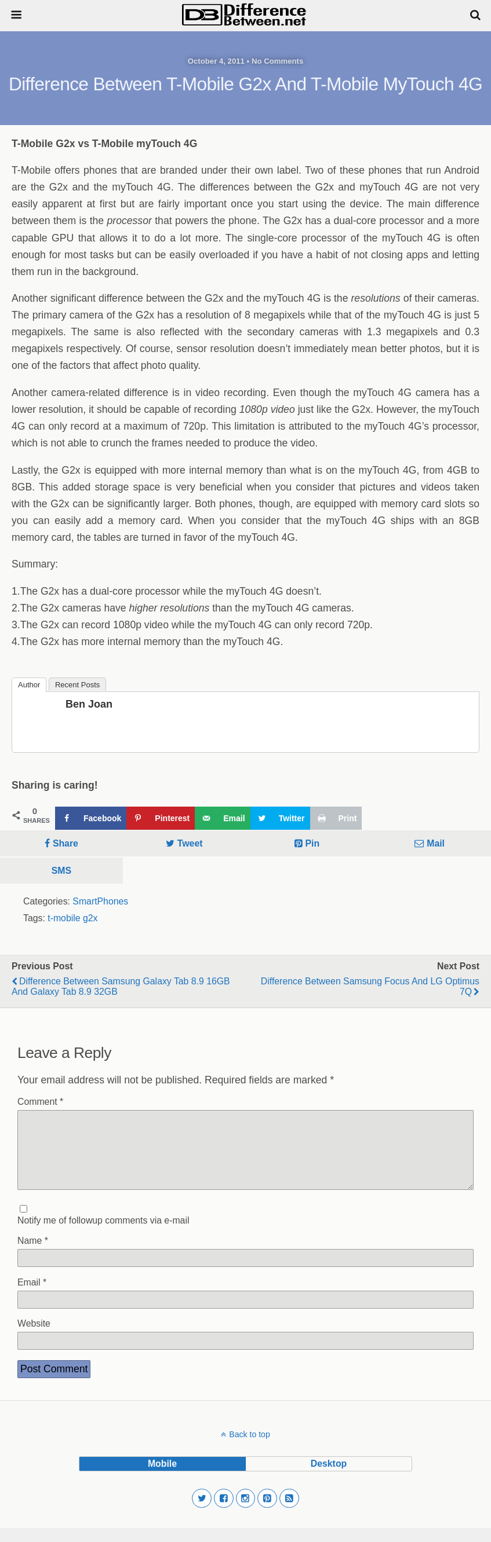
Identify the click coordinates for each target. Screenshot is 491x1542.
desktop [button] (329, 1477)
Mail (436, 843)
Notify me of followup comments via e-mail (103, 1234)
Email (31, 1296)
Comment (40, 1102)
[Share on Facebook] (90, 818)
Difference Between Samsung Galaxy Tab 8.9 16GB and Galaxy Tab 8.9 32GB (121, 986)
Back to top (249, 1448)
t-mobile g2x (72, 918)
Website (33, 1337)
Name (32, 1254)
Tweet (190, 843)
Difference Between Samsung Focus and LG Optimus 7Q (370, 986)
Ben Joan (89, 704)
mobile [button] (162, 1477)
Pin (312, 843)
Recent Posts (77, 684)
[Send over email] (222, 818)
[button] (202, 1512)
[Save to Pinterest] (160, 818)
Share (65, 843)
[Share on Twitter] (280, 818)
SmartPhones (100, 901)
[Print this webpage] (336, 818)
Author (29, 684)
